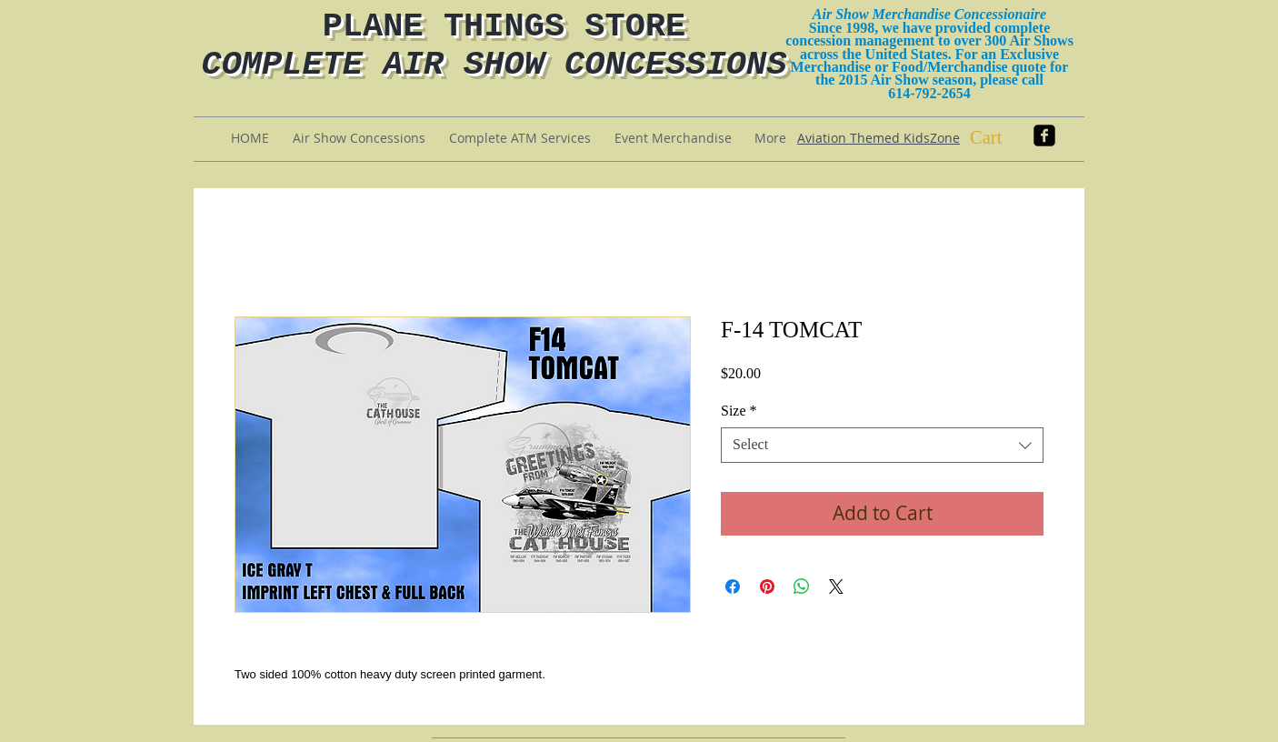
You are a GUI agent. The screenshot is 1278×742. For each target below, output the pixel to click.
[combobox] (882, 445)
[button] (1001, 137)
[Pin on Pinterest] (767, 586)
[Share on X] (836, 586)
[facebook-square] (1044, 135)
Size (739, 410)
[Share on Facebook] (733, 586)
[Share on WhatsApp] (802, 586)
